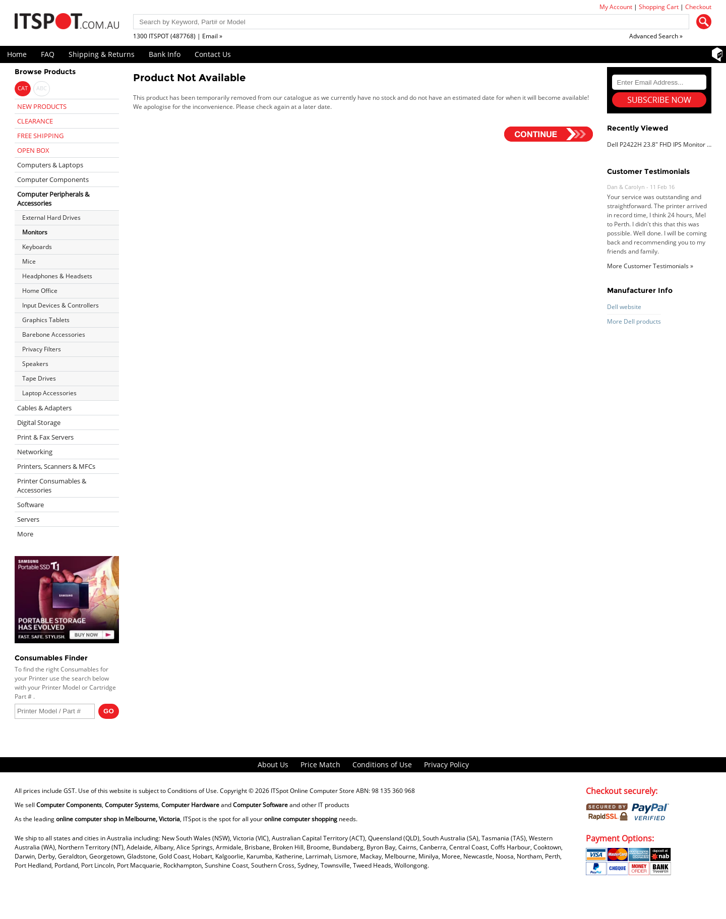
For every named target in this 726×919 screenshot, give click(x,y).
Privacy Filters (41, 349)
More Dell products (634, 321)
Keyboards (37, 246)
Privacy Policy (446, 764)
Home (17, 54)
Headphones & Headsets (57, 276)
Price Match (320, 764)
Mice (29, 261)
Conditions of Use (382, 764)
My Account (615, 7)
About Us (273, 764)
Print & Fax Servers (45, 437)
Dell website (624, 306)
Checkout (698, 7)
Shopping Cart (659, 7)
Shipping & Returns (102, 54)
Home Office (39, 290)
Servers (28, 519)
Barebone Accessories (53, 334)
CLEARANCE (35, 121)
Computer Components (53, 179)
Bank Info (164, 54)
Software (30, 504)
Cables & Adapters (44, 407)
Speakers (35, 363)
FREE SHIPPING (40, 135)
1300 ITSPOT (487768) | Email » (177, 36)
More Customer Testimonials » (650, 266)
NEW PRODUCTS (42, 106)
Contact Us (213, 54)
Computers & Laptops (50, 164)
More (25, 533)
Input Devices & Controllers (60, 305)
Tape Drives (39, 378)
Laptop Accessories (49, 393)
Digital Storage (38, 422)
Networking (34, 451)
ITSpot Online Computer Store (312, 790)
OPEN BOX (33, 150)
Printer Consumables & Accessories (51, 485)
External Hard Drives (51, 217)
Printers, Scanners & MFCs (56, 466)
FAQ (47, 54)
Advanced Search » (656, 36)
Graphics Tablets (46, 320)
